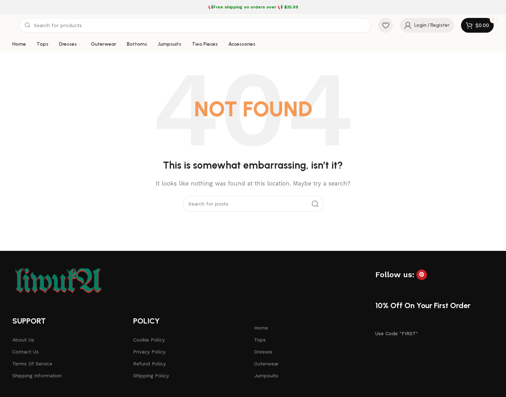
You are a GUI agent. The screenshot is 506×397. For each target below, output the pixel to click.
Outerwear (266, 363)
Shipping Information (37, 375)
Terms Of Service (32, 363)
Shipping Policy (151, 375)
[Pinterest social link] (421, 274)
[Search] (195, 25)
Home (261, 328)
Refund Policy (149, 363)
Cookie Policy (149, 340)
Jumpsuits (266, 375)
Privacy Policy (149, 351)
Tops (260, 340)
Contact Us (25, 351)
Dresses (263, 351)
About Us (23, 340)
